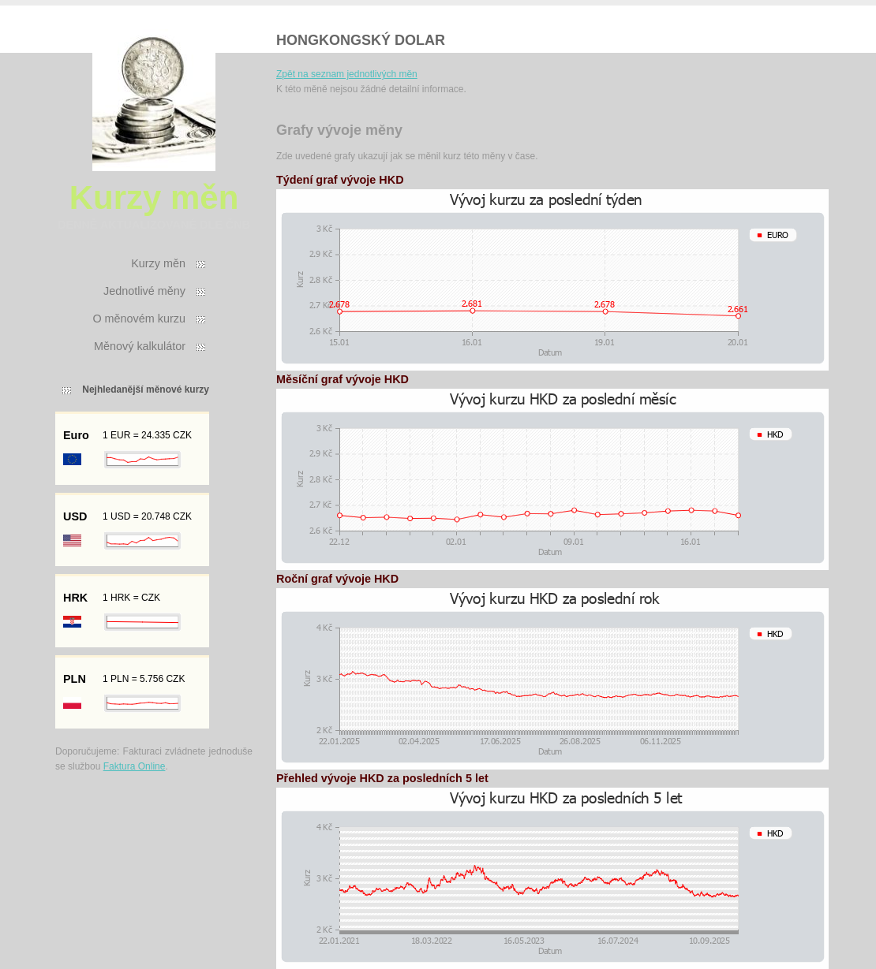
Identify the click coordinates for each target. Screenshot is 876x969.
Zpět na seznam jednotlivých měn (346, 74)
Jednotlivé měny (144, 291)
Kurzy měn (158, 263)
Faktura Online (134, 766)
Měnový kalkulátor (139, 346)
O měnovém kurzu (138, 318)
